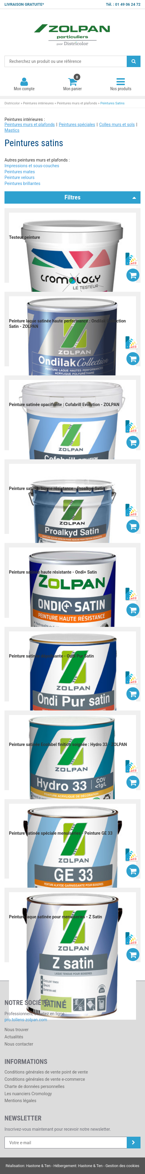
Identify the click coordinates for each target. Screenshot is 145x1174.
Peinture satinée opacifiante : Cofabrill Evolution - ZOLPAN (64, 404)
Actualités (13, 1036)
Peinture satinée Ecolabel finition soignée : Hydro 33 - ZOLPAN (68, 744)
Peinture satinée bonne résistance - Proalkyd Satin (56, 488)
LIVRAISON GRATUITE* (24, 4)
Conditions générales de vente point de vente (46, 1072)
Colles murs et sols (117, 124)
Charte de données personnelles (34, 1086)
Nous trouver (16, 1029)
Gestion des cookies (122, 1165)
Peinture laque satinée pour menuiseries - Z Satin (55, 916)
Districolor (72, 32)
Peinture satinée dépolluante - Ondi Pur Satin (51, 656)
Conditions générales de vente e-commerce (44, 1079)
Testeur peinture (24, 237)
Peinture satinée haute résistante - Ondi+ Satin (53, 572)
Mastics (11, 130)
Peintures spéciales (77, 124)
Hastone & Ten (38, 1165)
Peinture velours (19, 177)
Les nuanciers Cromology (28, 1093)
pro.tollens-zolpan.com (25, 1019)
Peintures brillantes (22, 183)
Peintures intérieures (38, 103)
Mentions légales (20, 1100)
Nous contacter (18, 1044)
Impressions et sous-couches (31, 165)
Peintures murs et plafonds (77, 103)
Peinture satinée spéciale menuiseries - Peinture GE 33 (61, 833)
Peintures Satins (112, 103)
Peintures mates (19, 171)
